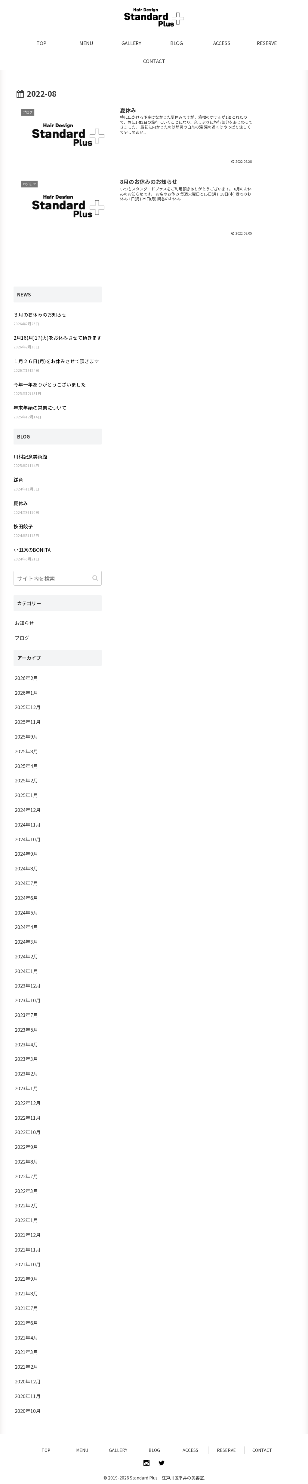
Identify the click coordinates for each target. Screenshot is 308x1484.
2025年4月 (26, 765)
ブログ (22, 637)
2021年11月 (28, 1249)
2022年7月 (26, 1176)
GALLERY (118, 1450)
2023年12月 (28, 985)
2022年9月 (26, 1146)
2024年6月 (26, 897)
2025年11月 (28, 721)
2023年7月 (26, 1014)
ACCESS (190, 1450)
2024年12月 (28, 809)
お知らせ (24, 623)
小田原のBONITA (32, 549)
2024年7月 (26, 883)
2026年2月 (26, 677)
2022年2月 (26, 1205)
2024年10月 (28, 839)
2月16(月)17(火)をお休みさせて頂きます (58, 337)
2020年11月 (28, 1396)
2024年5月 (26, 912)
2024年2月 (26, 956)
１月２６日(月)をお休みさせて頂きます (56, 361)
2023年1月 (26, 1088)
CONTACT (262, 1450)
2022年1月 (26, 1220)
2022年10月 (28, 1132)
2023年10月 (28, 1000)
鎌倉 (18, 479)
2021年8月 (26, 1293)
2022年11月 (28, 1117)
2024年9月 (26, 853)
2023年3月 (26, 1058)
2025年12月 (28, 707)
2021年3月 (26, 1351)
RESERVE (226, 1450)
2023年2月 (26, 1073)
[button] (96, 578)
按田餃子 (23, 526)
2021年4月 (26, 1337)
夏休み (21, 503)
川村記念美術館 (30, 456)
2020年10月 (28, 1410)
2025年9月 (26, 736)
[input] (58, 578)
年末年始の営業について (40, 407)
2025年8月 (26, 751)
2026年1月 (26, 692)
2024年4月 (26, 926)
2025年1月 (26, 795)
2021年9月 (26, 1278)
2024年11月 (28, 824)
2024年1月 (26, 971)
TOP (46, 1450)
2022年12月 (28, 1102)
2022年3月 (26, 1190)
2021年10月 (28, 1264)
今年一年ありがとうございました (50, 384)
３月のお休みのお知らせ (40, 314)
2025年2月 (26, 780)
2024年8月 (26, 868)
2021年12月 (28, 1234)
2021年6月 (26, 1322)
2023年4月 (26, 1044)
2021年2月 (26, 1366)
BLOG (154, 1450)
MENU (82, 1450)
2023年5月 (26, 1029)
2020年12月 (28, 1381)
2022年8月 (26, 1161)
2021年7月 (26, 1308)
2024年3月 (26, 941)
